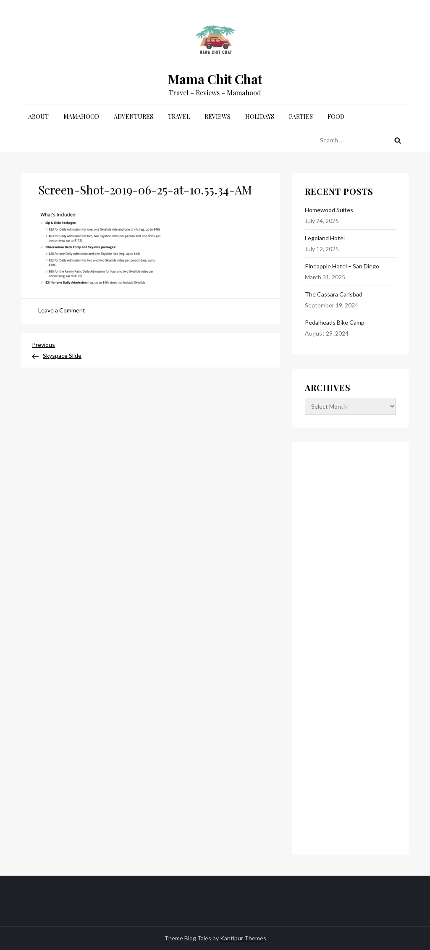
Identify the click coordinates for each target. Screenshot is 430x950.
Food (336, 117)
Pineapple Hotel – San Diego (342, 266)
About (38, 117)
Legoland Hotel (325, 237)
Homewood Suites (329, 209)
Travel (179, 117)
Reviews (218, 117)
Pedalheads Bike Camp (334, 322)
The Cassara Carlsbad (333, 294)
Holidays (259, 117)
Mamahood (81, 117)
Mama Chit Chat (215, 79)
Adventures (133, 117)
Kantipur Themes (243, 938)
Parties (301, 117)
